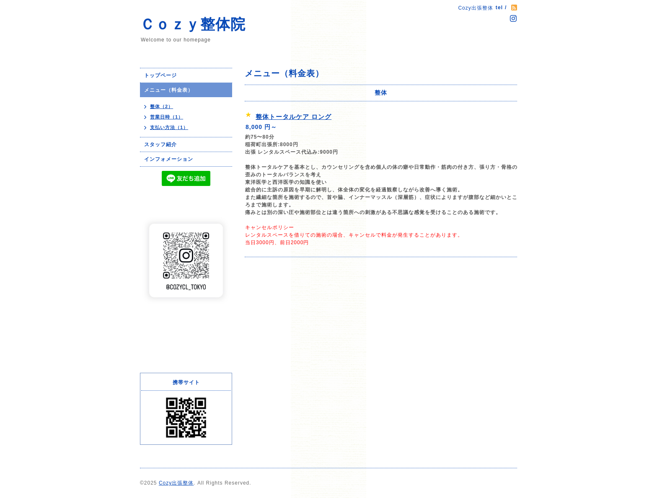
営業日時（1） (166, 116)
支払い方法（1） (169, 127)
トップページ (160, 75)
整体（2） (161, 106)
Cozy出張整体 (176, 483)
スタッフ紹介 (160, 144)
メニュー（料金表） (168, 90)
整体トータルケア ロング (293, 116)
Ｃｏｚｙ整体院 (193, 24)
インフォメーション (168, 159)
